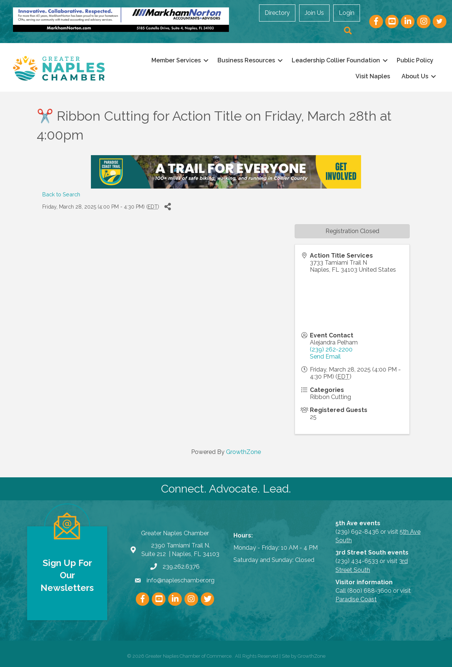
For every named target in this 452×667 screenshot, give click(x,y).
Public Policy (413, 60)
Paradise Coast (356, 598)
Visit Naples (371, 76)
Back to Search (61, 194)
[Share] (167, 206)
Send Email (325, 356)
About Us (413, 76)
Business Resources (244, 60)
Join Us (315, 12)
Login (347, 12)
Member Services (174, 60)
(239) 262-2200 (331, 349)
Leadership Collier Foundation (334, 60)
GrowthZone (243, 451)
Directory (278, 12)
